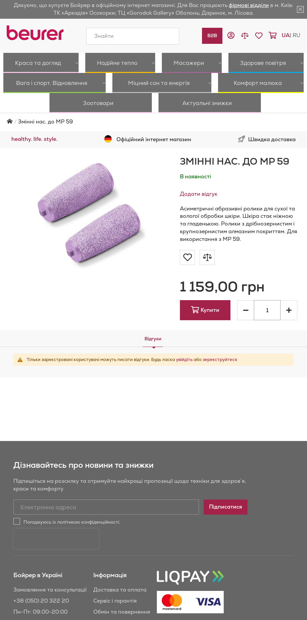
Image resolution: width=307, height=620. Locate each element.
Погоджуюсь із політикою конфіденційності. (71, 502)
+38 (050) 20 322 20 (41, 580)
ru (296, 35)
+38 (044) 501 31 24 (39, 613)
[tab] (153, 318)
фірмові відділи (249, 5)
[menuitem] (30, 63)
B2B (212, 35)
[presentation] (56, 519)
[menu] (153, 73)
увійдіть (184, 339)
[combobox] (132, 36)
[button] (230, 36)
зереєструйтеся (220, 339)
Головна (10, 101)
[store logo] (35, 32)
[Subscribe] (225, 487)
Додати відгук (198, 173)
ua (286, 35)
